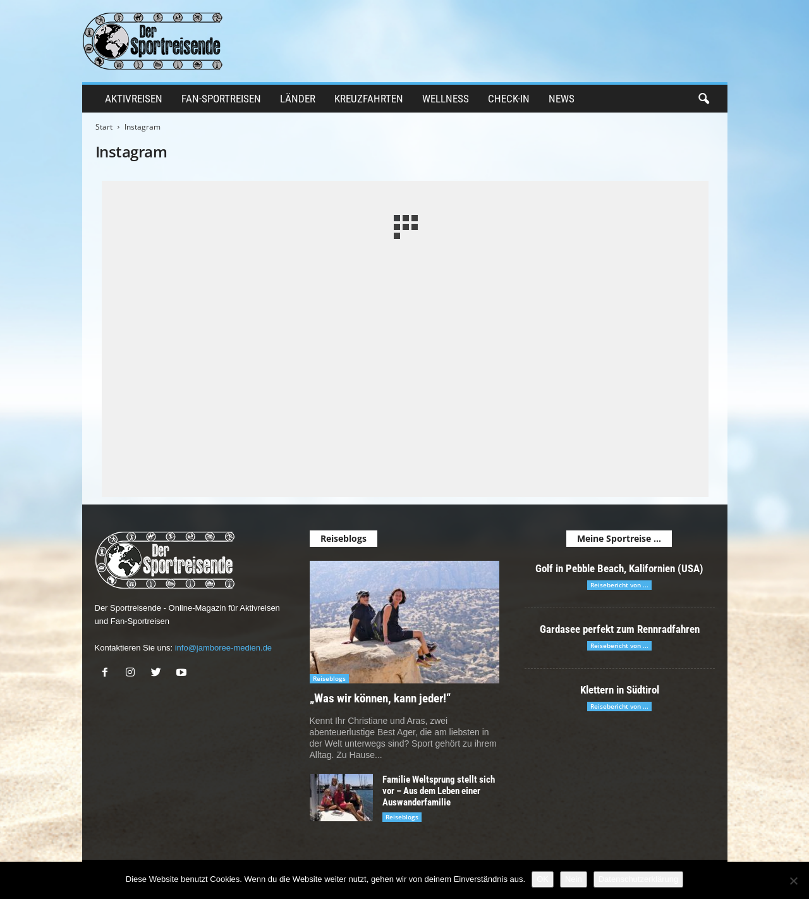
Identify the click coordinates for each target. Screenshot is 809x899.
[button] (703, 99)
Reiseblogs (329, 678)
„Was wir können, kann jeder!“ (380, 698)
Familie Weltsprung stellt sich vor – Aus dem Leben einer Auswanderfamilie (438, 791)
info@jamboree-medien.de (223, 647)
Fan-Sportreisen (221, 98)
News (562, 98)
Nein (573, 879)
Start (104, 126)
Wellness (445, 98)
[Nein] (793, 880)
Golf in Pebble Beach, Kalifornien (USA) (619, 568)
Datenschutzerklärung (638, 879)
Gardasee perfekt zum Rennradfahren (620, 629)
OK (543, 879)
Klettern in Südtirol (619, 689)
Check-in (509, 98)
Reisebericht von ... (619, 584)
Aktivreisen (133, 98)
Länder (297, 98)
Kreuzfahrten (368, 98)
